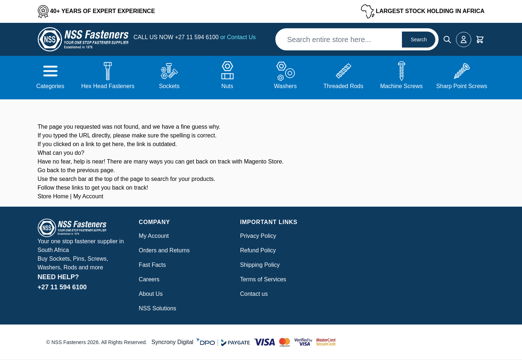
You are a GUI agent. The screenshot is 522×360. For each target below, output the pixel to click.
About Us (151, 294)
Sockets (169, 86)
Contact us (254, 294)
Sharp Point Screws (462, 86)
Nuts (227, 86)
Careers (149, 279)
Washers (285, 86)
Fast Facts (152, 265)
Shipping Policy (260, 265)
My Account (88, 196)
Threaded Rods (343, 86)
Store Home (53, 196)
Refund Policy (258, 250)
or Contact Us (238, 37)
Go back (48, 170)
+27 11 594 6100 (197, 37)
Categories (50, 86)
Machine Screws (401, 86)
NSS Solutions (157, 308)
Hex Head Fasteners (108, 86)
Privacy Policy (258, 236)
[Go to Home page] (83, 39)
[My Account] (463, 39)
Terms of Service (261, 279)
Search (419, 39)
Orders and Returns (164, 250)
